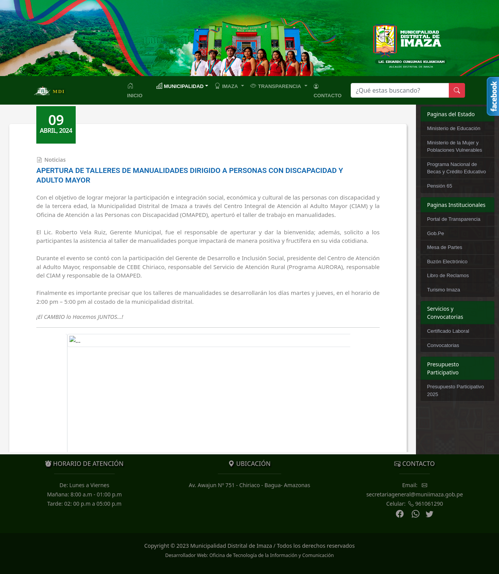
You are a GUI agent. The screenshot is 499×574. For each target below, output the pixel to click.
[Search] (400, 90)
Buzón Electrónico (447, 261)
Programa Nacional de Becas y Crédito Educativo (456, 168)
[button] (229, 85)
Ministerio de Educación (453, 128)
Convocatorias (443, 345)
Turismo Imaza (443, 290)
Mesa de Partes (444, 247)
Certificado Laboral (448, 331)
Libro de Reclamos (448, 275)
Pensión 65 (439, 186)
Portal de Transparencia (453, 219)
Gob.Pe (435, 233)
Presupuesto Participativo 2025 (455, 390)
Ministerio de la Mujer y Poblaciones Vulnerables (454, 146)
